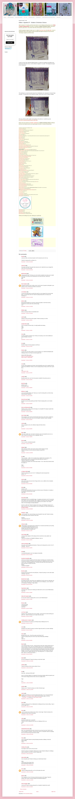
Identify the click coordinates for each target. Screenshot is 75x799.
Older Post (53, 791)
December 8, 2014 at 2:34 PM (26, 547)
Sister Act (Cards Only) (22, 186)
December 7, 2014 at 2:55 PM (26, 360)
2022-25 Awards (11, 17)
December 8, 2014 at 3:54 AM (26, 467)
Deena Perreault (24, 399)
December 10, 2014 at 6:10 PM (27, 667)
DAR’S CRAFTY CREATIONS (26, 357)
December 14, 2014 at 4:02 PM (27, 743)
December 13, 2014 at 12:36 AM (27, 714)
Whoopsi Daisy (21, 211)
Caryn (22, 633)
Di (21, 671)
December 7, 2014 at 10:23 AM (27, 261)
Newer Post (21, 791)
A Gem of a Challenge (21, 133)
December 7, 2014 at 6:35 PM (26, 428)
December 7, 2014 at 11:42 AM (27, 306)
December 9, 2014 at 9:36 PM (26, 654)
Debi (22, 487)
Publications (38, 17)
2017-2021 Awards (18, 17)
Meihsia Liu (23, 391)
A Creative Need (21, 131)
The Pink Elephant (21, 194)
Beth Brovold (24, 273)
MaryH (22, 644)
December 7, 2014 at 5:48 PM (26, 411)
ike (21, 456)
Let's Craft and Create (21, 166)
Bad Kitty (23, 383)
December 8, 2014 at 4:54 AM (26, 475)
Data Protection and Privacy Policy (48, 17)
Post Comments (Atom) (28, 793)
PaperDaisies (24, 588)
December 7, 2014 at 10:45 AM (27, 288)
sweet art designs (24, 543)
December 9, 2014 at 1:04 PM (26, 616)
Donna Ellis (23, 497)
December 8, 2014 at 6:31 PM (26, 584)
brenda (22, 256)
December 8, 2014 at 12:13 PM (27, 520)
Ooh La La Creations (21, 172)
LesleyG (23, 376)
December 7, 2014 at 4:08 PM (26, 387)
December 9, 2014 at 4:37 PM (26, 623)
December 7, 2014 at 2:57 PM (26, 372)
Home (5, 17)
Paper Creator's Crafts (22, 174)
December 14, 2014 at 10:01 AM (27, 734)
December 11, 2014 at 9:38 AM (27, 682)
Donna (22, 440)
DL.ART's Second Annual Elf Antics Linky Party (28, 120)
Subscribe (9, 42)
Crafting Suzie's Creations (26, 620)
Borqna (22, 602)
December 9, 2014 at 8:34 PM (26, 640)
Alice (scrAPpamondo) (25, 407)
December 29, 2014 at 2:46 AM (27, 786)
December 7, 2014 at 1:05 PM (26, 320)
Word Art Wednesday (21, 213)
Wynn (22, 432)
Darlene (23, 350)
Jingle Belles (20, 164)
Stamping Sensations (21, 188)
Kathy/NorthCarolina (25, 728)
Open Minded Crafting (37, 697)
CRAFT (20, 140)
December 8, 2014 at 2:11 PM (26, 530)
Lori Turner (23, 612)
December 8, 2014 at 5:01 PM (26, 575)
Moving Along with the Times (24, 170)
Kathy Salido (23, 757)
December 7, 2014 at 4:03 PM (26, 379)
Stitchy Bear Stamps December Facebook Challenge (27, 189)
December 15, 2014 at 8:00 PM (27, 753)
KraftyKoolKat (24, 323)
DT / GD (25, 17)
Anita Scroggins (24, 783)
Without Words (21, 212)
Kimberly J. (23, 512)
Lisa (22, 363)
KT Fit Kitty (13, 6)
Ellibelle (22, 310)
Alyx (22, 334)
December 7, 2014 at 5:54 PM (26, 419)
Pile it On (20, 178)
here (36, 181)
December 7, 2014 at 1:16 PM (26, 330)
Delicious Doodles (26, 149)
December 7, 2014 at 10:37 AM (27, 269)
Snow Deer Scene (42, 30)
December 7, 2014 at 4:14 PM (26, 395)
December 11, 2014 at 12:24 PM (27, 689)
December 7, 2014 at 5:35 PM (26, 403)
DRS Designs (20, 157)
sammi (22, 693)
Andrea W (23, 265)
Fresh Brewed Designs (22, 158)
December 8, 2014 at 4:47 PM (26, 567)
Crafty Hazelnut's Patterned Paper (23, 147)
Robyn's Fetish (21, 180)
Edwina (22, 775)
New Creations (24, 283)
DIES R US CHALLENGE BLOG (27, 356)
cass (22, 626)
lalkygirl (22, 447)
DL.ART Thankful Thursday (22, 155)
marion (22, 479)
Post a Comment (23, 789)
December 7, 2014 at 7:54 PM (26, 443)
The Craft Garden (21, 193)
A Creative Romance (21, 132)
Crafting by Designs (21, 142)
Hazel (22, 702)
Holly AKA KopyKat (25, 596)
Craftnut (23, 664)
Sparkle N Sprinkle (21, 187)
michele (22, 686)
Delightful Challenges (21, 150)
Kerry (22, 768)
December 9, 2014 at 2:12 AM (26, 599)
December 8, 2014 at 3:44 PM (26, 554)
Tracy (22, 737)
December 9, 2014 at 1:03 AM (26, 592)
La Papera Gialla (24, 471)
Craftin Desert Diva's (21, 141)
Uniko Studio (20, 195)
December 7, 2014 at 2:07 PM (26, 346)
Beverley (23, 570)
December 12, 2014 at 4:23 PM (27, 706)
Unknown (23, 524)
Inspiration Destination (22, 163)
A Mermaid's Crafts (24, 371)
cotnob (22, 423)
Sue (22, 343)
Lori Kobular (23, 291)
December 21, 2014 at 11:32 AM (27, 771)
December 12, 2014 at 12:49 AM (27, 698)
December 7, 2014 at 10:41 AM (27, 280)
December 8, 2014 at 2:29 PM (26, 539)
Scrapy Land (20, 181)
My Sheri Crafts (21, 171)
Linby (22, 718)
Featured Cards (31, 17)
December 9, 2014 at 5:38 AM (26, 608)
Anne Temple (23, 415)
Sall (22, 551)
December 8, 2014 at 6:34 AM (26, 483)
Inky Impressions (21, 162)
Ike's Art (49, 30)
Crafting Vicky (24, 747)
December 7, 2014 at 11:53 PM (27, 452)
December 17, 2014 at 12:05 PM (27, 765)
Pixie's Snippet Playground (22, 179)
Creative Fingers (21, 148)
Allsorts (20, 134)
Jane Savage (23, 534)
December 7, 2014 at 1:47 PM (26, 339)
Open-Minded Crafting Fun (22, 173)
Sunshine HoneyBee (25, 558)
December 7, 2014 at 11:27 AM (27, 297)
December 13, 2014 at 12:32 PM (27, 725)
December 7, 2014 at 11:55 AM (27, 313)
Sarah (22, 657)
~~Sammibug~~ (24, 697)
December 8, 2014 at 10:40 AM (27, 508)
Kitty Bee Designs (21, 165)
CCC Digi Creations (21, 139)
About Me (58, 17)
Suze (22, 710)
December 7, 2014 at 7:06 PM (26, 436)
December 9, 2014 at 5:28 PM (26, 630)
